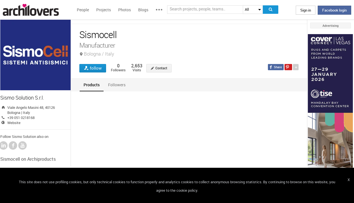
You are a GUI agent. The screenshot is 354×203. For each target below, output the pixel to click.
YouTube (22, 145)
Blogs (143, 9)
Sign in (305, 10)
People (83, 9)
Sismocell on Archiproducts (28, 159)
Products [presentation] (92, 84)
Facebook (13, 145)
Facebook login (334, 10)
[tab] (91, 84)
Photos (124, 9)
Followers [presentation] (117, 84)
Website (14, 122)
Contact (161, 68)
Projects (103, 9)
